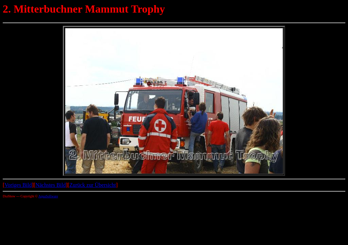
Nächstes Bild (50, 185)
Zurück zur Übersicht (92, 185)
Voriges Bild (18, 185)
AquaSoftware (48, 196)
